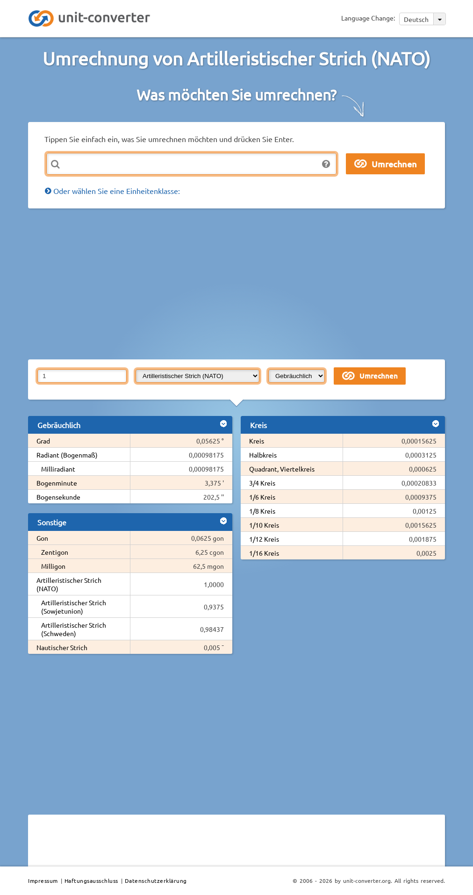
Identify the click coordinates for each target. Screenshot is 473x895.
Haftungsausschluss (91, 880)
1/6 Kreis (262, 497)
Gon (42, 538)
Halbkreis (263, 455)
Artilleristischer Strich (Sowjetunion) (73, 606)
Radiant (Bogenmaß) (67, 455)
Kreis (256, 441)
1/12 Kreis (264, 539)
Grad (43, 441)
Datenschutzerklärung (156, 880)
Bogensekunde (58, 497)
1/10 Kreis (264, 525)
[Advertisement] (250, 283)
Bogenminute (56, 483)
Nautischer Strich (61, 647)
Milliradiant (58, 469)
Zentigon (54, 552)
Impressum (43, 880)
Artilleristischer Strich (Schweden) (73, 629)
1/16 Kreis (264, 553)
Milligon (53, 566)
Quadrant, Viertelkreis (282, 469)
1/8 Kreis (262, 511)
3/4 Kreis (262, 483)
